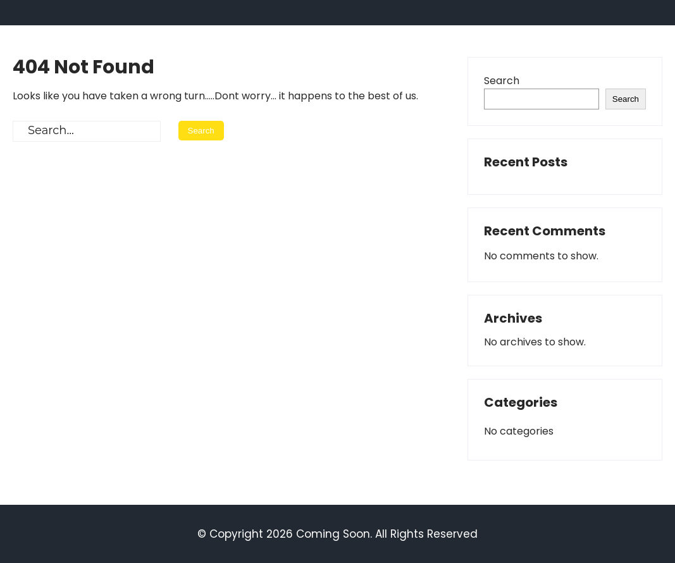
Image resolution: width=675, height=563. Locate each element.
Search (501, 80)
